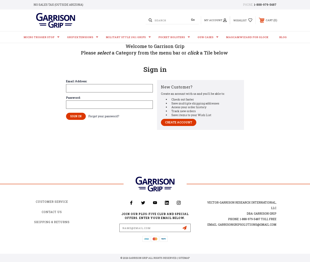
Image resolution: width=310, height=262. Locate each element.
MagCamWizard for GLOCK (247, 37)
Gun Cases (208, 37)
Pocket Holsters (174, 37)
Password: (73, 97)
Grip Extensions (82, 37)
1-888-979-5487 (265, 5)
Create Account (178, 122)
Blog (283, 37)
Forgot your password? (103, 116)
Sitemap (184, 257)
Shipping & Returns (52, 222)
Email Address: (76, 81)
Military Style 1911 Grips (128, 37)
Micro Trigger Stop (42, 37)
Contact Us (52, 212)
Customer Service (52, 202)
